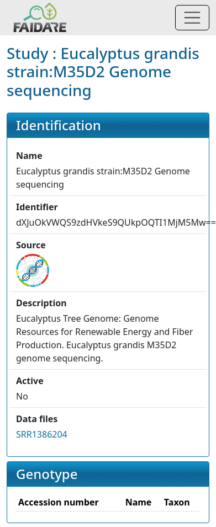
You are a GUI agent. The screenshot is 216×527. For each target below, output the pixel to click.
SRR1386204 (41, 434)
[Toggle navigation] (192, 17)
